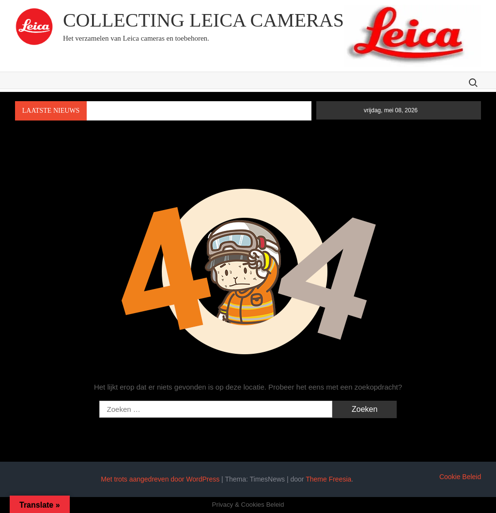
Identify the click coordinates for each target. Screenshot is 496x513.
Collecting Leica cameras (203, 20)
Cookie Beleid (460, 477)
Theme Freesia (328, 479)
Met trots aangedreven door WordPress (160, 479)
